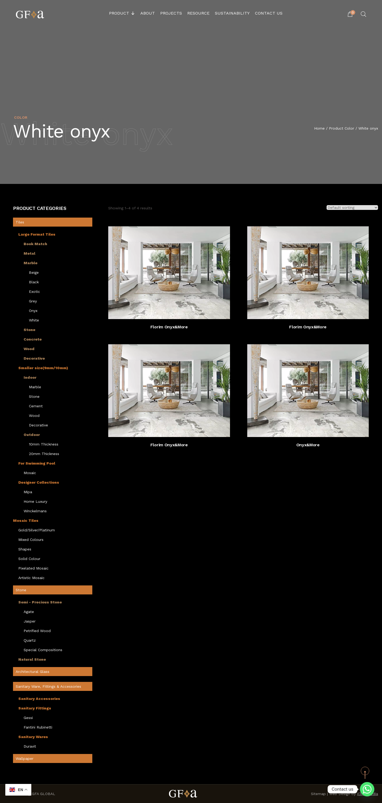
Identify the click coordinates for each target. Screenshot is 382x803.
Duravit (30, 746)
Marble (30, 263)
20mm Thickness (44, 454)
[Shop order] (352, 207)
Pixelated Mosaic (33, 568)
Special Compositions (43, 650)
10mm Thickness (43, 444)
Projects (171, 13)
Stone (29, 330)
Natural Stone (32, 659)
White (34, 320)
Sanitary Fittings (34, 708)
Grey (33, 301)
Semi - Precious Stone (40, 602)
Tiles (20, 222)
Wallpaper (24, 758)
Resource (198, 13)
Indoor (30, 377)
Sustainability (232, 13)
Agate (29, 612)
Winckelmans (35, 511)
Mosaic (30, 473)
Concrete (33, 339)
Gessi (28, 718)
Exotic (34, 291)
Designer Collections (38, 482)
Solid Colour (29, 559)
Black (34, 282)
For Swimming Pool (36, 463)
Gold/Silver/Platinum (36, 530)
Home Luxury (35, 501)
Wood (29, 349)
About (147, 13)
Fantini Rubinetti (38, 727)
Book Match (35, 244)
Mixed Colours (31, 539)
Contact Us (269, 13)
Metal (29, 253)
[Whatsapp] (367, 789)
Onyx (33, 310)
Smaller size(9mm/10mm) (43, 368)
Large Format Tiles (36, 234)
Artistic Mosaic (31, 578)
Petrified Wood (37, 631)
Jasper (30, 621)
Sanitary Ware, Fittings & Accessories (48, 686)
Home (319, 128)
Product (122, 13)
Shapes (24, 549)
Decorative (34, 358)
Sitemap (318, 794)
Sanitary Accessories (39, 698)
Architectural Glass (32, 671)
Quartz (30, 640)
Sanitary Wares (33, 737)
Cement (36, 406)
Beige (34, 272)
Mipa (28, 492)
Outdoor (32, 434)
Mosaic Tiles (25, 520)
